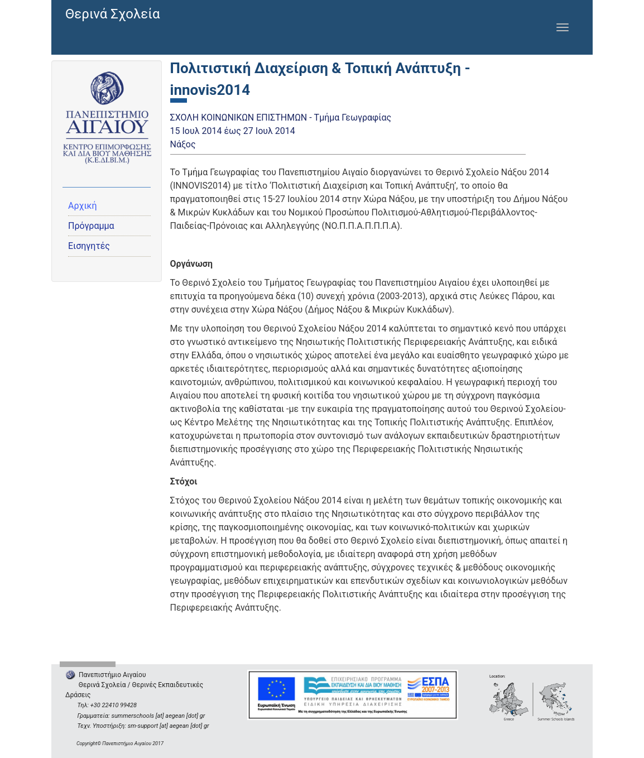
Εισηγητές (89, 246)
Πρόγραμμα (91, 225)
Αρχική (82, 205)
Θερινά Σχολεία (112, 14)
